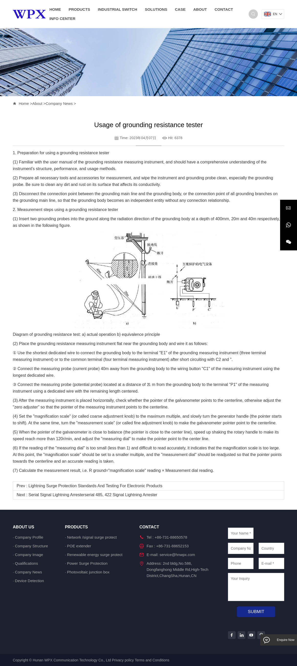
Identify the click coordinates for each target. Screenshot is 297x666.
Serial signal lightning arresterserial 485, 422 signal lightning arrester (92, 495)
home (55, 9)
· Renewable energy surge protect (94, 554)
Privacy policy (123, 660)
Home (24, 103)
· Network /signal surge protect (91, 537)
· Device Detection (28, 581)
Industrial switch (117, 9)
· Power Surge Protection (86, 563)
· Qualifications (25, 563)
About (200, 9)
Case (180, 9)
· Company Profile (28, 537)
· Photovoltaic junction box (87, 572)
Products (79, 9)
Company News (59, 103)
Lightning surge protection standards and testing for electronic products (95, 486)
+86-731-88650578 (171, 537)
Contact (224, 9)
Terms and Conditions (152, 660)
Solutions (156, 9)
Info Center (62, 18)
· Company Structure (30, 546)
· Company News (27, 572)
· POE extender (78, 546)
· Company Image (28, 554)
